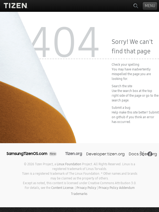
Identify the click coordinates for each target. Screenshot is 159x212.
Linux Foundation (69, 164)
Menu (150, 6)
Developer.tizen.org (105, 153)
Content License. (62, 188)
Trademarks (79, 194)
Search (136, 6)
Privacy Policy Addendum (117, 188)
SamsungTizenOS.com (27, 153)
